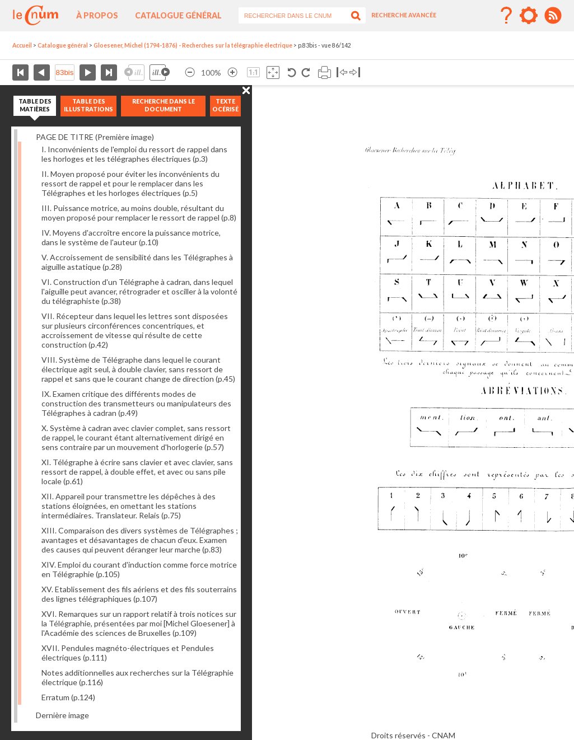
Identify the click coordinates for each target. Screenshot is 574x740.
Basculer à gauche (342, 72)
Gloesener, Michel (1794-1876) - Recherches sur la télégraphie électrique (193, 45)
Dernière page (109, 72)
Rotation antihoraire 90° (292, 72)
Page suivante (88, 72)
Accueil (22, 45)
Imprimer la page (324, 72)
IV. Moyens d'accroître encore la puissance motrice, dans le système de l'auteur (131, 237)
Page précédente (42, 72)
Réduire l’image (190, 72)
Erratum (68, 697)
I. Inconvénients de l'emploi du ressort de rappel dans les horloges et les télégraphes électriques (134, 153)
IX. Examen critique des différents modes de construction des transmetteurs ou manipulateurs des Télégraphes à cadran (136, 403)
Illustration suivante (160, 72)
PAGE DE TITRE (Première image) (95, 137)
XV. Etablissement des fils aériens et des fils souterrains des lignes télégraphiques (139, 593)
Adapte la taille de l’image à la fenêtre (273, 72)
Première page (20, 72)
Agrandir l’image (232, 72)
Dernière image (62, 715)
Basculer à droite (354, 72)
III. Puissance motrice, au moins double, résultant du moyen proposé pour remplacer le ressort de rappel (138, 212)
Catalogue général (178, 15)
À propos (97, 15)
